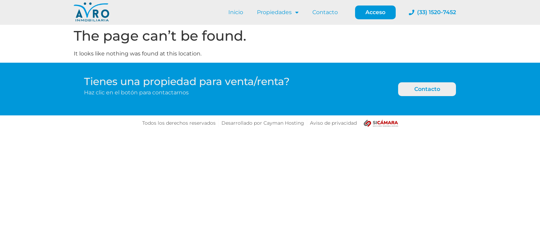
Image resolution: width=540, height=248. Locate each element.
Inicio (235, 12)
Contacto (325, 12)
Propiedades (278, 12)
